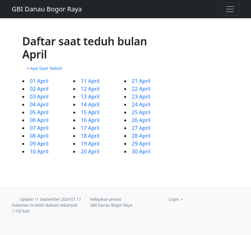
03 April (39, 96)
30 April (141, 151)
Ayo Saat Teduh (46, 68)
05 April (39, 112)
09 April (39, 143)
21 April (141, 81)
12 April (90, 88)
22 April (141, 88)
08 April (39, 135)
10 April (39, 151)
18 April (90, 135)
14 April (90, 104)
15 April (90, 112)
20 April (90, 151)
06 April (39, 120)
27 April (141, 128)
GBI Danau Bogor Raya (47, 9)
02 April (39, 88)
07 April (39, 128)
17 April (90, 128)
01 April (39, 81)
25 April (141, 112)
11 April (90, 81)
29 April (141, 143)
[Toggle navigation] (230, 9)
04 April (39, 104)
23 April (141, 96)
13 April (90, 96)
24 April (141, 104)
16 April (90, 120)
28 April (141, 135)
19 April (90, 143)
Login (174, 199)
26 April (141, 120)
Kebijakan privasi (105, 199)
